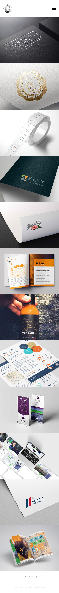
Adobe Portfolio (36, 587)
